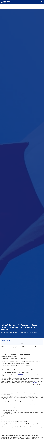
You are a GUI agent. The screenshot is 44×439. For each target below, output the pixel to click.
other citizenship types (34, 382)
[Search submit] (43, 5)
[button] (37, 2)
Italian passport (20, 374)
